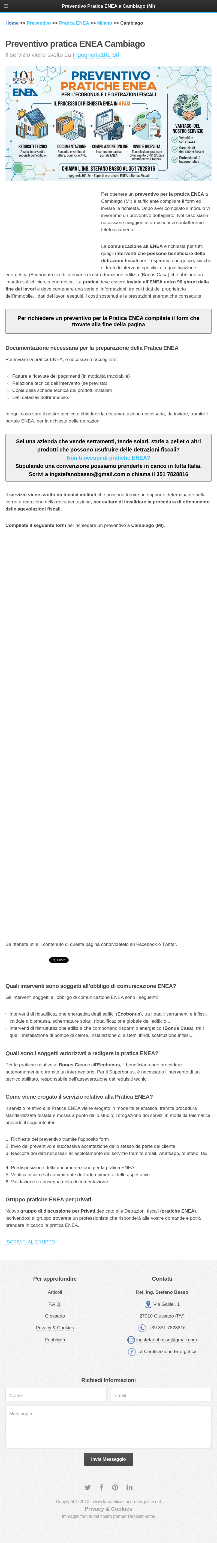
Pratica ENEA (74, 23)
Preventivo (39, 23)
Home (12, 23)
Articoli (55, 1292)
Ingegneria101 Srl (96, 54)
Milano (104, 23)
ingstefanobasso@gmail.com (166, 1339)
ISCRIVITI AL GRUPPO (30, 1242)
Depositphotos (141, 1516)
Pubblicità (55, 1339)
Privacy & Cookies (55, 1327)
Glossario (55, 1316)
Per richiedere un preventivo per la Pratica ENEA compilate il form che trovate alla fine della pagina (108, 321)
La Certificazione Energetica (167, 1351)
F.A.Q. (54, 1304)
